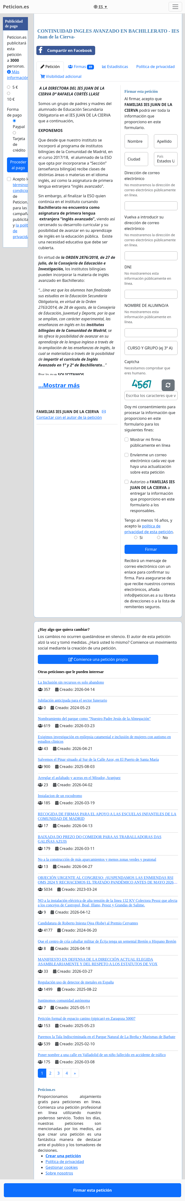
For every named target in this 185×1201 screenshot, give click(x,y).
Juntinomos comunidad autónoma (64, 1000)
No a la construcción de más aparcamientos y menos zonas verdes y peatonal (97, 859)
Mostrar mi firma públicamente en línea (150, 442)
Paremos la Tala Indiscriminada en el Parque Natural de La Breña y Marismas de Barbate (106, 1037)
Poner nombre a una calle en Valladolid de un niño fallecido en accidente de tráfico (102, 1055)
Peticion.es (16, 6)
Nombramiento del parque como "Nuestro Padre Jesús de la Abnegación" (94, 719)
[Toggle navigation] (175, 7)
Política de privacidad (155, 66)
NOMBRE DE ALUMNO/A (147, 305)
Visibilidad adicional (60, 76)
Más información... (19, 74)
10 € (11, 99)
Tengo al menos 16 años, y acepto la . (149, 526)
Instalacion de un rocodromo (60, 796)
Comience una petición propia (98, 659)
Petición (50, 66)
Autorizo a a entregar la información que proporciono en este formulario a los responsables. (152, 496)
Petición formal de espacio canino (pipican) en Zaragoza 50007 (86, 1018)
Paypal (19, 126)
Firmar (151, 549)
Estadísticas (115, 66)
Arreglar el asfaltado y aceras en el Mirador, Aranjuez (79, 778)
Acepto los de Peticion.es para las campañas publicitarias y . (24, 207)
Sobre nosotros (59, 1173)
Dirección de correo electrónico (142, 175)
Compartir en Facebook (64, 50)
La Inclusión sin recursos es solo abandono (71, 682)
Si (141, 537)
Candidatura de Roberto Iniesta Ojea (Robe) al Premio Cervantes (88, 923)
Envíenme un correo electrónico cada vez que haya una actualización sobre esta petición (152, 463)
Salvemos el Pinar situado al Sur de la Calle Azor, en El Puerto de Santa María (98, 759)
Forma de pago (14, 112)
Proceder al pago (18, 164)
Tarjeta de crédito (19, 144)
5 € (15, 87)
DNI (128, 267)
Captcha (132, 361)
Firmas (81, 66)
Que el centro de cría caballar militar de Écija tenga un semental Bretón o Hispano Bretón (107, 941)
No (165, 537)
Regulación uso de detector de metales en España (76, 982)
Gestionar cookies (62, 1167)
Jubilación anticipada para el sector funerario (72, 700)
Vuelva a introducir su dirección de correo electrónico (144, 222)
